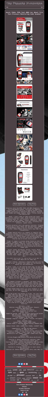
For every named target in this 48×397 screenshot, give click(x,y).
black (15, 375)
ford (35, 380)
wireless (39, 372)
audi (38, 380)
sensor (35, 378)
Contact (24, 386)
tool (40, 370)
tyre (10, 372)
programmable (28, 375)
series (8, 378)
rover (26, 372)
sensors (12, 378)
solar (18, 380)
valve (20, 370)
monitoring (32, 372)
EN (22, 392)
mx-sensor (12, 380)
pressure (20, 375)
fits (40, 375)
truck (21, 380)
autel (24, 370)
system (15, 370)
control (23, 378)
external (26, 380)
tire (41, 378)
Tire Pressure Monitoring (24, 384)
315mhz (32, 380)
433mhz (19, 378)
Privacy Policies (24, 388)
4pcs (33, 375)
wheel (14, 372)
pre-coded (10, 375)
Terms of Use (24, 390)
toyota (37, 370)
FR (26, 392)
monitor (30, 370)
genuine (29, 378)
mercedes (9, 370)
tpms (22, 372)
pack (17, 372)
